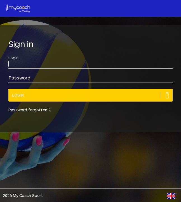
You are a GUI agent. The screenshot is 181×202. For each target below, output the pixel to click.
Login (18, 95)
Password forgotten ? (29, 109)
